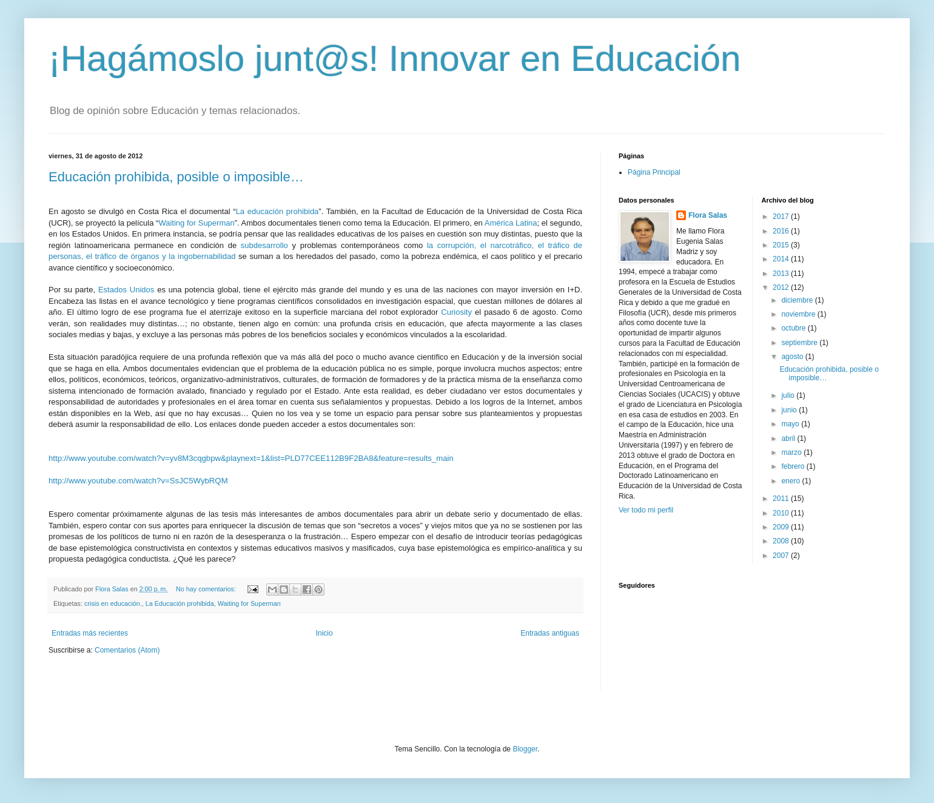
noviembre (799, 314)
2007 (782, 555)
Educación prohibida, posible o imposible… (176, 176)
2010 (782, 513)
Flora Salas (707, 215)
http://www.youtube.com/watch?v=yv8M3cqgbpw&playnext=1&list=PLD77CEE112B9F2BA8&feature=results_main (251, 458)
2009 (782, 527)
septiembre (800, 342)
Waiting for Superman (196, 222)
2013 (782, 273)
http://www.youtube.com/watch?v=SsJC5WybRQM (138, 480)
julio (788, 395)
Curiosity (456, 312)
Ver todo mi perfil (646, 510)
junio (790, 410)
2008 (782, 541)
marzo (792, 452)
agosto (793, 356)
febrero (793, 466)
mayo (791, 424)
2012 (782, 287)
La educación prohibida (277, 211)
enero (791, 481)
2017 (782, 216)
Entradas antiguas (549, 633)
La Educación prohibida (180, 603)
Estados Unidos (126, 289)
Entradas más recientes (90, 633)
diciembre (798, 300)
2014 (782, 259)
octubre (794, 328)
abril (789, 438)
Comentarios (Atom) (127, 650)
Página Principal (654, 172)
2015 (782, 245)
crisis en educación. (113, 603)
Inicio (324, 633)
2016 (782, 231)
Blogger (524, 749)
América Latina (511, 222)
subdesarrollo (264, 245)
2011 (782, 498)
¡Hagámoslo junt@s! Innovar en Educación (395, 58)
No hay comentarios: (207, 589)
